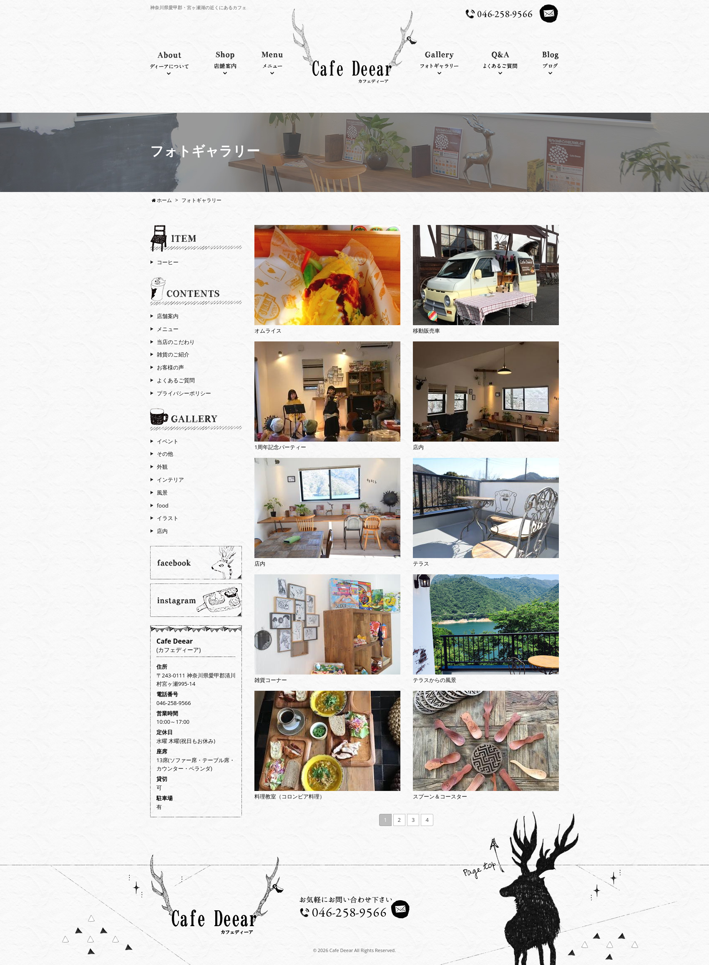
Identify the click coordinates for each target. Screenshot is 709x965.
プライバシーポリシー (184, 393)
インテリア (170, 479)
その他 (165, 453)
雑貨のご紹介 (173, 354)
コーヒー (168, 262)
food (162, 505)
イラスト (168, 518)
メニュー (168, 329)
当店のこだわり (176, 342)
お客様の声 (170, 367)
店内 (162, 531)
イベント (168, 441)
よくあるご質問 (176, 380)
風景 (162, 492)
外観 (162, 466)
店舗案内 (168, 316)
